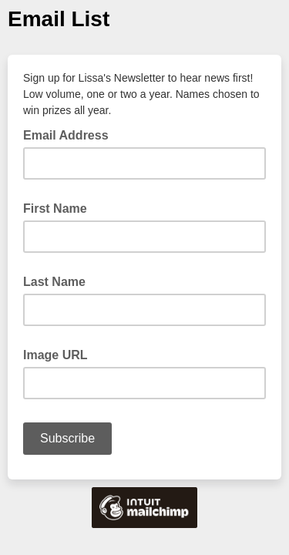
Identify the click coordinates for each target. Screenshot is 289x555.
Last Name (54, 281)
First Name (55, 208)
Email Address (70, 134)
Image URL (55, 355)
